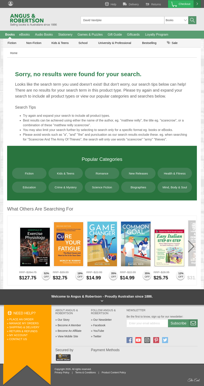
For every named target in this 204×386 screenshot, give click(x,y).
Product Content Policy (114, 372)
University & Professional (114, 43)
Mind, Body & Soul (174, 187)
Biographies (138, 187)
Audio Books (44, 34)
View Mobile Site (68, 336)
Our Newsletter (102, 319)
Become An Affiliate (69, 330)
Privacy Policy (62, 372)
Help (110, 4)
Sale (172, 43)
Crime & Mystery (66, 187)
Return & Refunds (23, 331)
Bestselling (149, 43)
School (83, 43)
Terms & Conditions (85, 372)
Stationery (65, 34)
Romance (102, 173)
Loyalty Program (156, 34)
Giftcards (133, 34)
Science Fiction (102, 187)
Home (13, 53)
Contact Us (18, 339)
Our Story (64, 319)
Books (10, 34)
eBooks (24, 34)
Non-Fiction (34, 43)
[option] (35, 250)
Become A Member (69, 325)
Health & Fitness (175, 173)
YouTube (98, 330)
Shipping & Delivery (24, 327)
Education (29, 187)
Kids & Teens (60, 43)
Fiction (12, 43)
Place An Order (21, 319)
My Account (18, 335)
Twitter (97, 336)
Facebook (99, 325)
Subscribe (184, 323)
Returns (153, 4)
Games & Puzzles (90, 34)
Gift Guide (115, 34)
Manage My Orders (24, 323)
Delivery (130, 4)
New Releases (138, 173)
